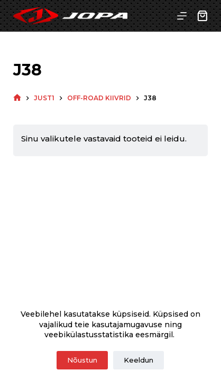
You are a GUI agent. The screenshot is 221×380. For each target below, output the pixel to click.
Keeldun (138, 360)
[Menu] (182, 16)
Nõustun (82, 360)
